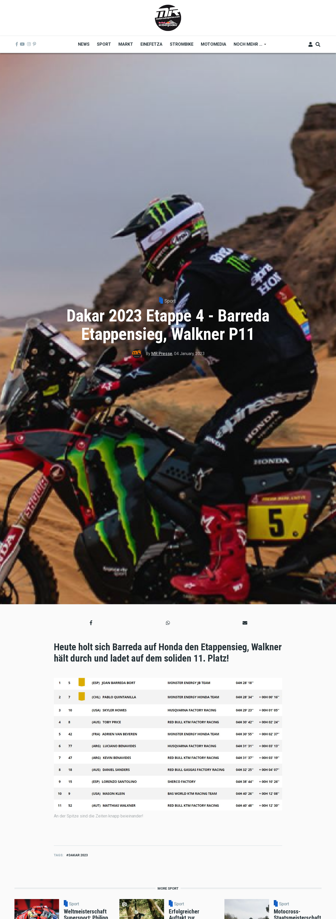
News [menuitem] (84, 44)
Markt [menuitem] (125, 44)
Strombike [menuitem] (181, 44)
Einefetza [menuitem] (151, 44)
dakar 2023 (78, 855)
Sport (170, 301)
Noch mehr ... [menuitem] (248, 46)
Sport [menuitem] (104, 44)
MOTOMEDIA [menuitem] (213, 44)
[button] (91, 623)
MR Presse (161, 353)
